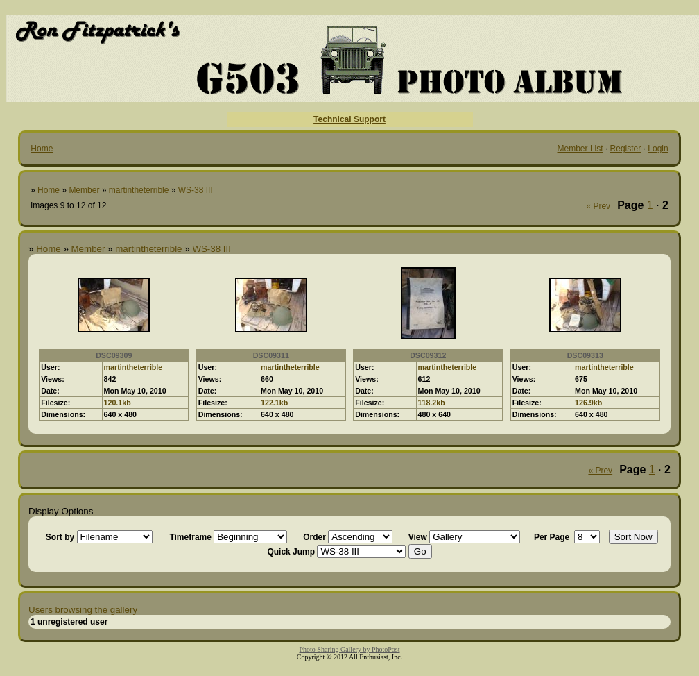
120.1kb (117, 402)
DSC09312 (428, 355)
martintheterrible (139, 190)
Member (84, 190)
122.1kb (274, 402)
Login (658, 148)
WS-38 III (195, 190)
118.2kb (431, 402)
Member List (580, 148)
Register (625, 148)
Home (42, 148)
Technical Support (349, 119)
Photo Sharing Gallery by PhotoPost (349, 649)
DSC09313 (585, 355)
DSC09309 (114, 355)
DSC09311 (271, 355)
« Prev (598, 206)
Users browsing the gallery (82, 610)
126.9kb (588, 402)
